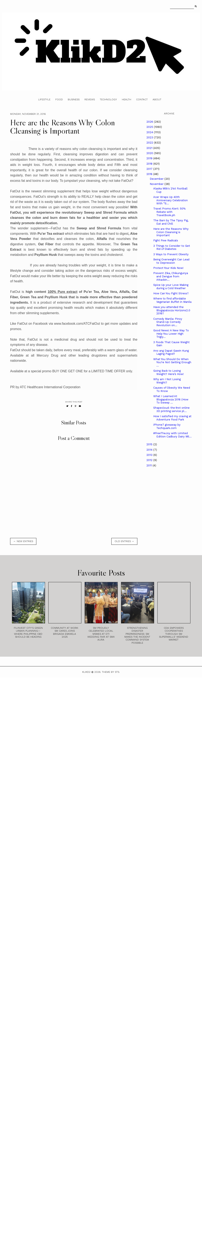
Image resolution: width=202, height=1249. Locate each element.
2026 (150, 121)
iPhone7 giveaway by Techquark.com (167, 426)
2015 (149, 444)
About (157, 99)
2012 (149, 460)
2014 (149, 449)
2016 (149, 174)
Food (59, 99)
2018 (149, 163)
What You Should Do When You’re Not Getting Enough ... (172, 362)
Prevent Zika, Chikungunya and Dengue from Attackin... (170, 276)
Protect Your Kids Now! (168, 267)
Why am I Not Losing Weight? (167, 381)
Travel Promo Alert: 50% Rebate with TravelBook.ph (169, 212)
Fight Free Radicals (165, 240)
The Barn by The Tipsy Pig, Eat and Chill (170, 222)
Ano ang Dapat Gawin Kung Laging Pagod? (171, 352)
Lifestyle (44, 99)
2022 (150, 142)
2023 (150, 137)
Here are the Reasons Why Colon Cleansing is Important (171, 232)
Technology (108, 99)
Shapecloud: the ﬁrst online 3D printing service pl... (171, 409)
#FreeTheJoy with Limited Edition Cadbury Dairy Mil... (172, 435)
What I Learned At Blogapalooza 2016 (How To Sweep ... (170, 399)
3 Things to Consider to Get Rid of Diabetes (171, 247)
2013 (149, 454)
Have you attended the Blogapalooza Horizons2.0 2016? (171, 310)
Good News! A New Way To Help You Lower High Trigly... (171, 333)
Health (126, 99)
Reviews (89, 99)
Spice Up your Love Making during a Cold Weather (170, 286)
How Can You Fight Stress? (171, 293)
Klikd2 (86, 672)
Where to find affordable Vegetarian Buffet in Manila (172, 300)
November (157, 184)
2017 (149, 168)
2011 (149, 465)
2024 (150, 132)
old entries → (124, 541)
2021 (149, 148)
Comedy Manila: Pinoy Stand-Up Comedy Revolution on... (167, 322)
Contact (142, 99)
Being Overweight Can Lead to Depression (171, 261)
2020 (150, 153)
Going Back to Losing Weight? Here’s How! (168, 372)
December (157, 178)
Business (74, 99)
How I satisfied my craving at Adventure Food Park (172, 418)
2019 (149, 158)
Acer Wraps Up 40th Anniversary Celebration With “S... (170, 200)
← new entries (23, 541)
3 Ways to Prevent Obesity (171, 254)
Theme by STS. (111, 672)
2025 (150, 126)
